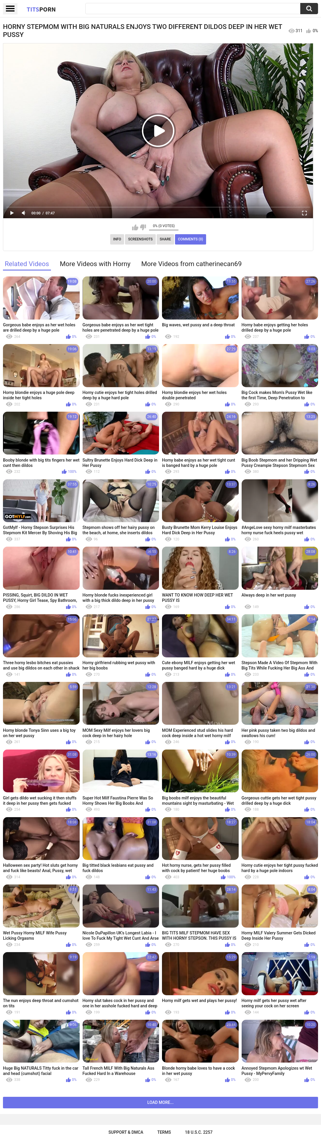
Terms (164, 1132)
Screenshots (140, 239)
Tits (41, 9)
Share (165, 239)
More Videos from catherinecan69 (191, 264)
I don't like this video (143, 227)
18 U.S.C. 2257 (199, 1132)
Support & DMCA (125, 1132)
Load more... (160, 1102)
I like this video (135, 227)
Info (117, 239)
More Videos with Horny (95, 264)
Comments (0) (190, 239)
